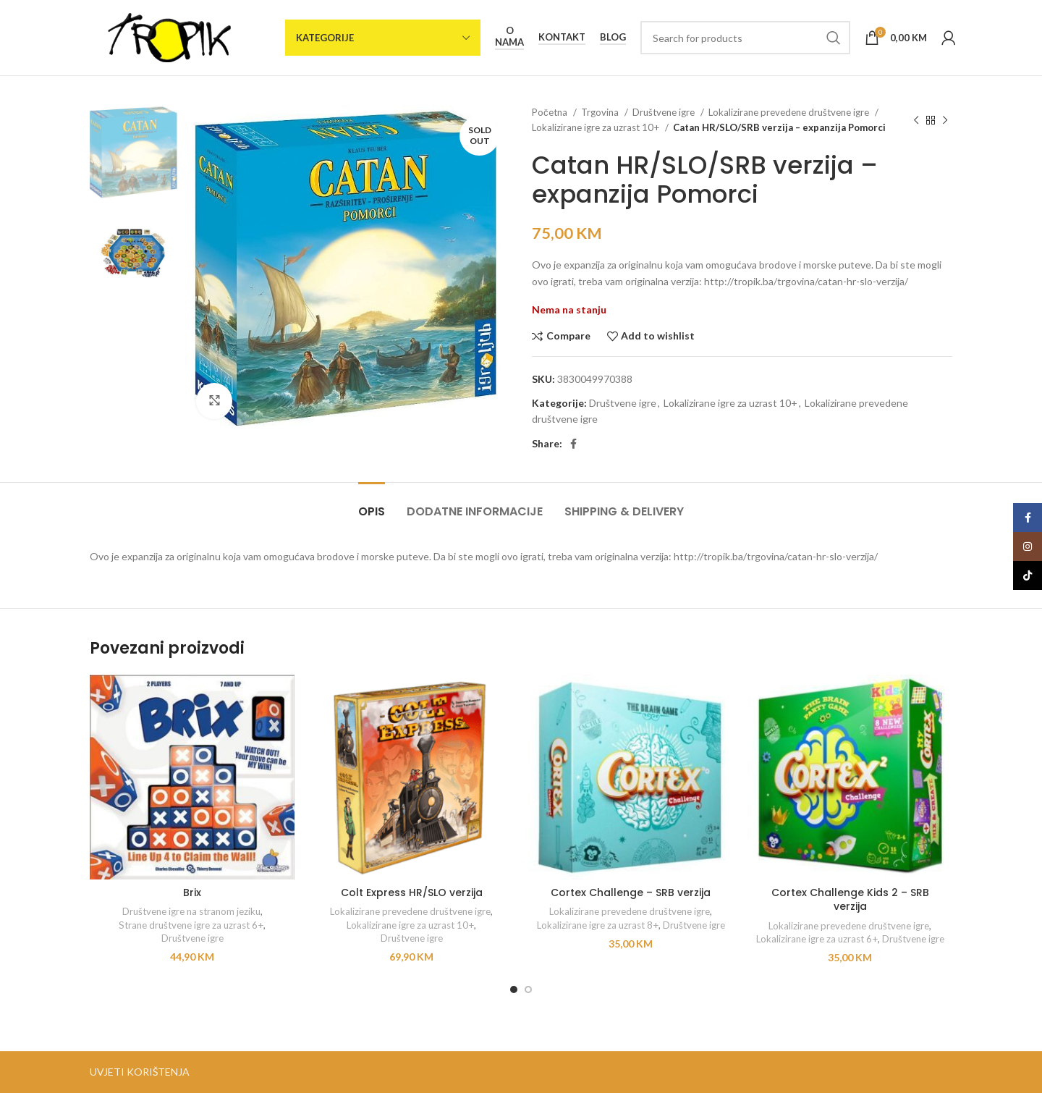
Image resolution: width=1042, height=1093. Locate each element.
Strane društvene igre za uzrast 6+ (191, 925)
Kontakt (561, 37)
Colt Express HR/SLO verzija (412, 892)
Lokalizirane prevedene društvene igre (789, 112)
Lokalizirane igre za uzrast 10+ (596, 127)
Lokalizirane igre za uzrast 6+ (817, 939)
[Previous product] (916, 120)
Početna (550, 112)
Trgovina (601, 112)
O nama (509, 36)
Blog (613, 37)
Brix (192, 892)
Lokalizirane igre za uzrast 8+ (597, 925)
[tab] (371, 504)
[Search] (745, 37)
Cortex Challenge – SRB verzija (631, 892)
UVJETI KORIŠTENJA (140, 1071)
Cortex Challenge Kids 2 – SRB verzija (850, 899)
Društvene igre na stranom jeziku (191, 911)
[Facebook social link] (573, 443)
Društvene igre (664, 112)
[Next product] (945, 120)
